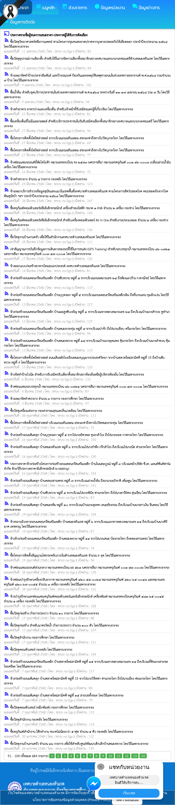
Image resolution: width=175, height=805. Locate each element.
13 (135, 756)
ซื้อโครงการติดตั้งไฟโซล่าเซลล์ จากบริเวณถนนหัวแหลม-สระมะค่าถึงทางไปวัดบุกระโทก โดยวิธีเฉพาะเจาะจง (77, 138)
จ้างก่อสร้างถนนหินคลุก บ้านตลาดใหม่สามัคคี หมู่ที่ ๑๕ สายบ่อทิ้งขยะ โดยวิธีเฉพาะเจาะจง (67, 695)
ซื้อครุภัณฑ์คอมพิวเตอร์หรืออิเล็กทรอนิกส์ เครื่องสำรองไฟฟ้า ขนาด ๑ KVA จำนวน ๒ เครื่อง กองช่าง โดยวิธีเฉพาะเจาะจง (85, 208)
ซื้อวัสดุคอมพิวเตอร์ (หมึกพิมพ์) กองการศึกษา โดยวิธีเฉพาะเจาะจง (52, 707)
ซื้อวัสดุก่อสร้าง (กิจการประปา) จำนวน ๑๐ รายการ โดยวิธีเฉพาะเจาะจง (54, 613)
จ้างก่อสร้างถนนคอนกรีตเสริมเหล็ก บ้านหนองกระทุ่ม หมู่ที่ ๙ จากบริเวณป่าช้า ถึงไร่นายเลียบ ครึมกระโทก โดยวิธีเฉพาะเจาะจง (88, 328)
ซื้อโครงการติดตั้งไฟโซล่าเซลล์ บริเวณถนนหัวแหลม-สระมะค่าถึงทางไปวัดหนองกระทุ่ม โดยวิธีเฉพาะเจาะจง (76, 423)
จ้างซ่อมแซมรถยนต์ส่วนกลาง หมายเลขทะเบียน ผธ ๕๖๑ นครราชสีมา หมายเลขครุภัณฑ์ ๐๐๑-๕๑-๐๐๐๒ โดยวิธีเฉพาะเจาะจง (89, 567)
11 (118, 756)
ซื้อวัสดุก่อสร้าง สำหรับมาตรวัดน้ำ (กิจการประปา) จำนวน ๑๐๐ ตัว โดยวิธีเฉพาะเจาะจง (64, 625)
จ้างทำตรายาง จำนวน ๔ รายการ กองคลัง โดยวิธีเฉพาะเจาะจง (48, 179)
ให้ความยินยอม (127, 800)
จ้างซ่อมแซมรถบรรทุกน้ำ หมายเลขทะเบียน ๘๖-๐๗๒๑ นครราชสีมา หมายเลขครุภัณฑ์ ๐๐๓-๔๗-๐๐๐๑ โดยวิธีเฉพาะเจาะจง (89, 386)
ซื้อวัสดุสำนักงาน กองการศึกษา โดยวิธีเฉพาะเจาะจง (42, 637)
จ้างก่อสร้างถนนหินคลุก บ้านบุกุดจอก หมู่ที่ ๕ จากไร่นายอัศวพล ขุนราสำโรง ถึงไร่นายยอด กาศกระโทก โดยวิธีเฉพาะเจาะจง (86, 435)
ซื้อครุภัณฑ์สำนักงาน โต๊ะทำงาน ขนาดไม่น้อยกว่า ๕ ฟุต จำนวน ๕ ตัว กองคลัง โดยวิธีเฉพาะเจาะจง (71, 731)
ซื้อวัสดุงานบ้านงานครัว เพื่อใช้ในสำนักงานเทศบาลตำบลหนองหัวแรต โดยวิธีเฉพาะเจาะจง (65, 237)
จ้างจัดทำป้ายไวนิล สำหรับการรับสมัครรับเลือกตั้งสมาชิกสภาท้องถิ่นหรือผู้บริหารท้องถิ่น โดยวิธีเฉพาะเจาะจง (77, 374)
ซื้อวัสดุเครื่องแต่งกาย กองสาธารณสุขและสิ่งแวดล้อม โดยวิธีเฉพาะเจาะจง (56, 410)
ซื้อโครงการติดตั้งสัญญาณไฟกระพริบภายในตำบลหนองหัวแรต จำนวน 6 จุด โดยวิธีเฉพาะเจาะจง (70, 555)
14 (143, 756)
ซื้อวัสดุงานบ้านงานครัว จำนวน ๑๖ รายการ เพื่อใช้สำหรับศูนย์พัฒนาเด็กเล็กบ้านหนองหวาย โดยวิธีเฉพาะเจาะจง (79, 743)
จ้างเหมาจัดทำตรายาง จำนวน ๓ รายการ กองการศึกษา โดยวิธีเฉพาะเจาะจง (57, 398)
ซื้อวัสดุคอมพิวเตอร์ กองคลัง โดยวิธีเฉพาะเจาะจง (41, 649)
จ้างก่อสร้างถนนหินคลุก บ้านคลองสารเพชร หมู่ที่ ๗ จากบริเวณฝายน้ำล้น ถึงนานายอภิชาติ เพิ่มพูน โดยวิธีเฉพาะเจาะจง (83, 480)
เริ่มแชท (129, 793)
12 (127, 756)
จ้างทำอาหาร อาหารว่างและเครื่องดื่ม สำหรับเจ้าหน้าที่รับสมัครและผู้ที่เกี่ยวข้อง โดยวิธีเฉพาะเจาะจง (71, 109)
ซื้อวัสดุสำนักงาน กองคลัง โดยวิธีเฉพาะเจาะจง (39, 719)
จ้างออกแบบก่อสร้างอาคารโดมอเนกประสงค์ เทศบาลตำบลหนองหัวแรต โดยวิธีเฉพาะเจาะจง (67, 266)
